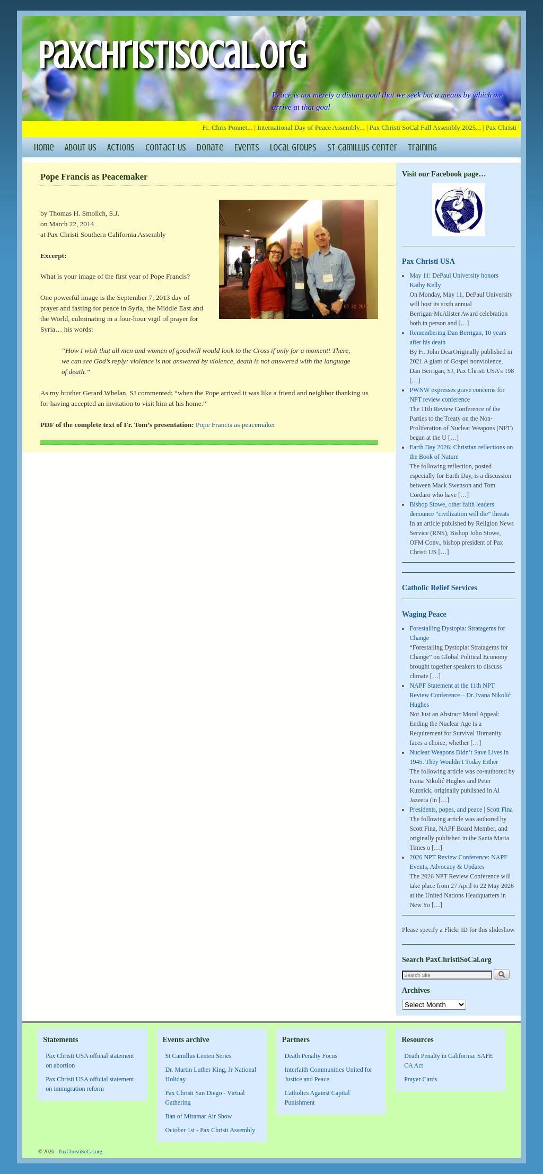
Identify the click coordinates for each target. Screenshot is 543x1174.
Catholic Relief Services (439, 587)
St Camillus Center (362, 147)
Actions (121, 147)
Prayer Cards (420, 1079)
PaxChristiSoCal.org (172, 55)
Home (44, 147)
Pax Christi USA (428, 261)
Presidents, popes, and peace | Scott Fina (460, 809)
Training (422, 147)
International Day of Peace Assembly (312, 127)
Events (246, 147)
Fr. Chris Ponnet (228, 127)
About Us (81, 147)
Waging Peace (424, 614)
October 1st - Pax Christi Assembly (210, 1130)
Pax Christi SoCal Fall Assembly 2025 (426, 127)
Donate (210, 147)
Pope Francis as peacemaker (235, 425)
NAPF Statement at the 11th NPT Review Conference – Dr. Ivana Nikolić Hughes (460, 695)
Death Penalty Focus (311, 1056)
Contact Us (165, 147)
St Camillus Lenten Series (198, 1056)
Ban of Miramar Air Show (198, 1116)
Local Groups (293, 147)
